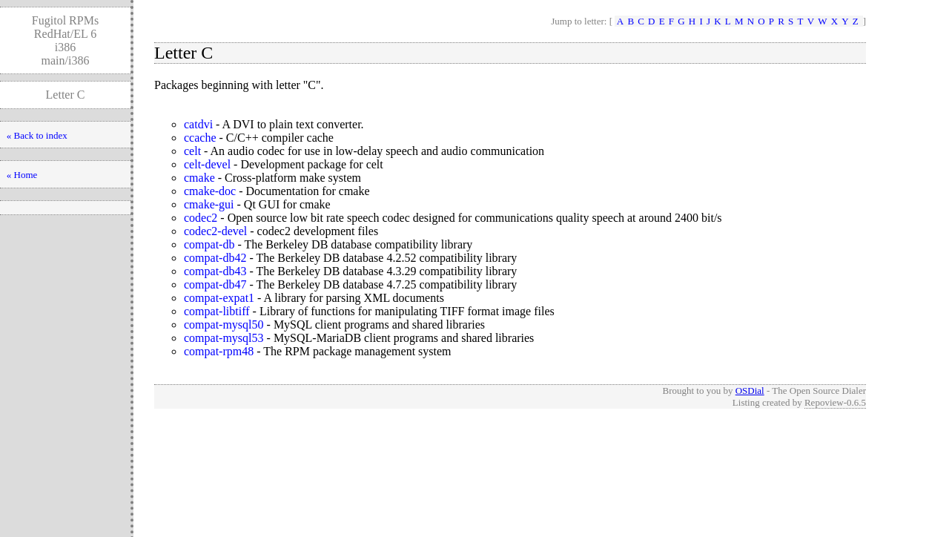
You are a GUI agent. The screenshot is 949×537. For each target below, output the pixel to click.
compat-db (209, 244)
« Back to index (37, 135)
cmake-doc (210, 191)
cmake (199, 177)
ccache (200, 137)
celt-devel (207, 164)
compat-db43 (215, 271)
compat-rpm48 (219, 351)
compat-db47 (215, 284)
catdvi (198, 124)
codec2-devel (215, 231)
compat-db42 (215, 257)
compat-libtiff (217, 311)
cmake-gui (209, 204)
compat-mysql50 (224, 324)
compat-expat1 (219, 297)
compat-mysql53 (224, 338)
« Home (22, 174)
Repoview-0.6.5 (835, 402)
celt (192, 151)
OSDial (749, 390)
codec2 (200, 217)
